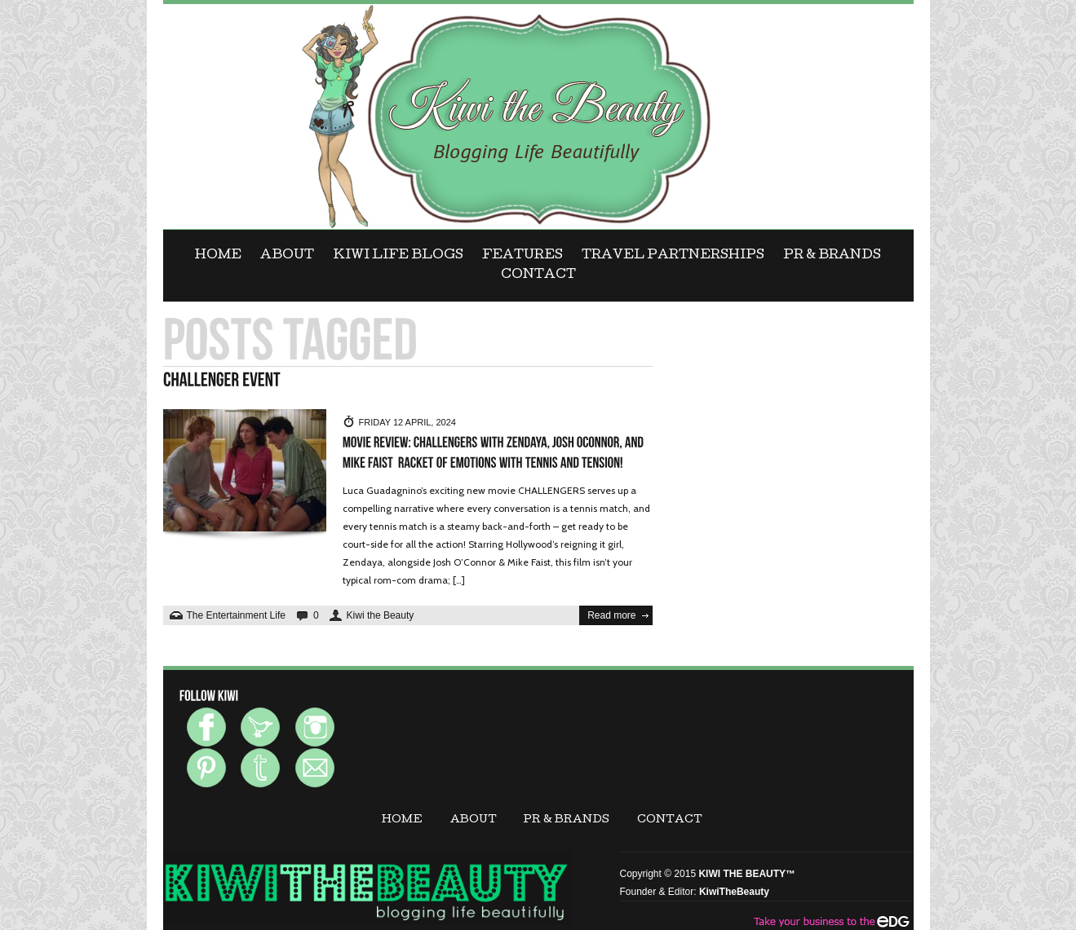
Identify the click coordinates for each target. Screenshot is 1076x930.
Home (218, 255)
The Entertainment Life (236, 615)
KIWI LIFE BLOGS (398, 255)
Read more (611, 615)
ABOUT (287, 255)
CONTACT (538, 275)
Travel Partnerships (673, 255)
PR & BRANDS (832, 255)
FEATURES (522, 255)
